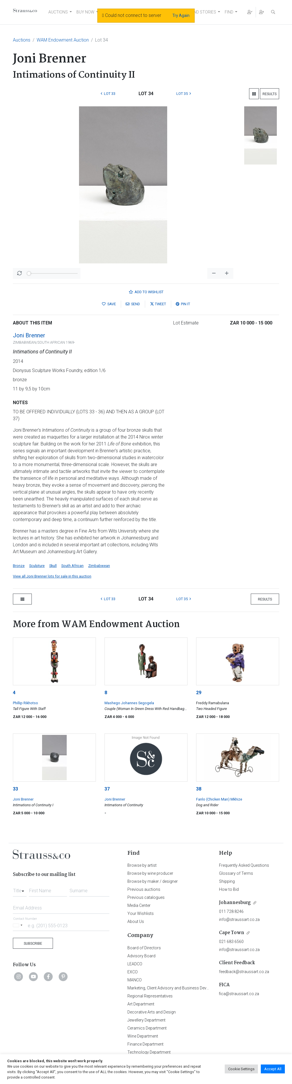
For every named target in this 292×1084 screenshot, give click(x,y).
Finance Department (145, 1044)
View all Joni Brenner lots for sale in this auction (52, 576)
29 (198, 692)
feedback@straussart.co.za (244, 971)
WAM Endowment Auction (63, 40)
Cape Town (231, 932)
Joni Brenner (29, 335)
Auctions (21, 40)
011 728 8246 (231, 911)
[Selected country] (18, 925)
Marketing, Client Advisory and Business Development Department (186, 988)
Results (270, 94)
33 (15, 789)
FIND (229, 12)
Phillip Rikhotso (25, 703)
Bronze (19, 565)
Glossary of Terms (236, 873)
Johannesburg (235, 902)
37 (107, 789)
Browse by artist (142, 865)
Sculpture (37, 565)
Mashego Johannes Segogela (129, 703)
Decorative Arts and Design (151, 1012)
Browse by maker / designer (152, 881)
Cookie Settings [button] (241, 1069)
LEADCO (134, 964)
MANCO (134, 980)
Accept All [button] (272, 1069)
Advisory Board (141, 956)
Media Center (139, 905)
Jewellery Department (146, 1020)
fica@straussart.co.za (239, 993)
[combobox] (20, 889)
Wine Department (142, 1036)
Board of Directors (144, 948)
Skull (53, 565)
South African (72, 565)
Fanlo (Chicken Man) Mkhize (219, 799)
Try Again (181, 15)
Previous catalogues (146, 897)
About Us (135, 921)
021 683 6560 (231, 941)
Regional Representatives (150, 996)
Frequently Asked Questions (244, 865)
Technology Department (149, 1052)
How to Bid (229, 889)
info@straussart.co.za (239, 919)
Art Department (140, 1004)
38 (198, 789)
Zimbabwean (99, 565)
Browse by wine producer (150, 873)
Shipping (227, 881)
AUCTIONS (58, 12)
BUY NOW (85, 12)
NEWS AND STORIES (197, 12)
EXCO (132, 972)
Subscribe (33, 943)
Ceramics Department (147, 1028)
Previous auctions (143, 889)
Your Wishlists (140, 913)
